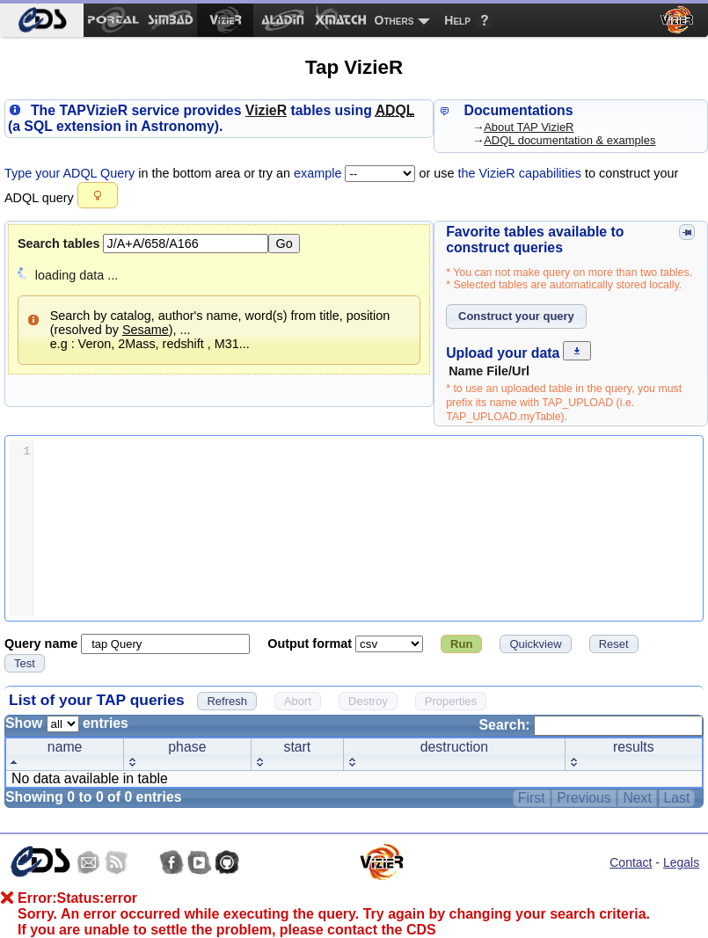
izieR (266, 110)
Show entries (66, 723)
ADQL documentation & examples (569, 140)
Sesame (145, 330)
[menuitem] (42, 20)
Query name (42, 643)
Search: (591, 724)
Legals (681, 862)
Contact (630, 862)
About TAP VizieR (528, 127)
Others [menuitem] (394, 20)
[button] (98, 195)
